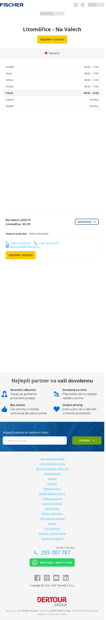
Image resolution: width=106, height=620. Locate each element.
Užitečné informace (52, 513)
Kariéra (52, 523)
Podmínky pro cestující (52, 518)
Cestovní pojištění (52, 503)
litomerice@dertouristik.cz (24, 246)
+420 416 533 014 (20, 243)
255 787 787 (55, 552)
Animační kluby (52, 473)
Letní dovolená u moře (52, 463)
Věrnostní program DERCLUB (52, 468)
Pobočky (52, 483)
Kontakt (52, 478)
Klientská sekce (52, 488)
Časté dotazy (52, 508)
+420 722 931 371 (49, 243)
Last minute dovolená (52, 458)
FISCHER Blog (52, 528)
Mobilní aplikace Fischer (52, 493)
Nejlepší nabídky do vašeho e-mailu (25, 432)
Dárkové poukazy (52, 498)
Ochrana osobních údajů (52, 533)
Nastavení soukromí (52, 538)
